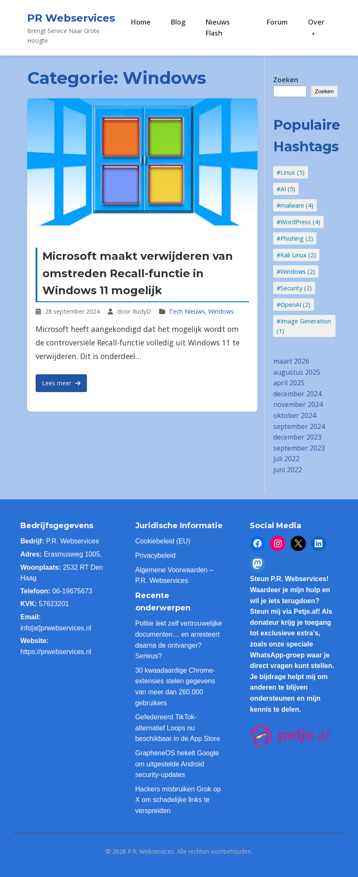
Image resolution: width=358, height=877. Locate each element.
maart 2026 (291, 361)
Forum (277, 22)
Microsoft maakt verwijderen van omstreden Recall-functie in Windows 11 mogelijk (137, 273)
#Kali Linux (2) (296, 255)
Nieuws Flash (218, 27)
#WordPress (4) (298, 222)
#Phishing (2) (295, 238)
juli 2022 (286, 458)
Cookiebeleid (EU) (162, 541)
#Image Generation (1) (304, 326)
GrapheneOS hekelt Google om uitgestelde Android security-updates (177, 763)
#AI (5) (286, 189)
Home (141, 22)
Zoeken (285, 79)
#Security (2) (294, 288)
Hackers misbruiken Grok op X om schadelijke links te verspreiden (178, 799)
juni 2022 (287, 469)
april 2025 (289, 382)
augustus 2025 (296, 372)
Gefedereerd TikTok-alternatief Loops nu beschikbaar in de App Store (177, 727)
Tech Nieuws (187, 311)
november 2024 (298, 404)
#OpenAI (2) (293, 305)
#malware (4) (295, 205)
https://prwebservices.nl (55, 651)
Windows (221, 311)
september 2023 (299, 448)
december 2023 (297, 437)
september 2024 (299, 426)
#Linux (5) (291, 172)
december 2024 (297, 393)
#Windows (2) (296, 271)
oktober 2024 (294, 415)
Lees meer (61, 383)
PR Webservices (71, 18)
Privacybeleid (155, 555)
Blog (178, 22)
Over (316, 22)
